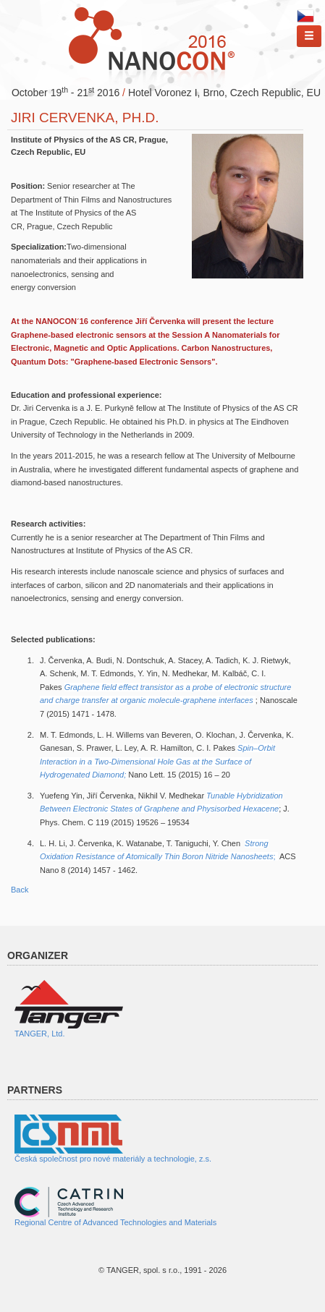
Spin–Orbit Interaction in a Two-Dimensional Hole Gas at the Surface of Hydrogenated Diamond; (157, 761)
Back (19, 889)
